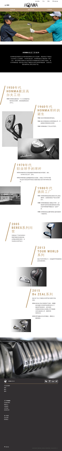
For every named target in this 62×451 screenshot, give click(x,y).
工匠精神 (49, 9)
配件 (5, 389)
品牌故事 (12, 9)
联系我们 (6, 419)
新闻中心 (6, 404)
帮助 (48, 1)
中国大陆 (56, 1)
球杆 (5, 387)
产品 (43, 1)
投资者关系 (6, 410)
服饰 (5, 391)
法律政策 (6, 406)
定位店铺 (37, 1)
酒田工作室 (31, 9)
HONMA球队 (7, 402)
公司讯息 (6, 408)
